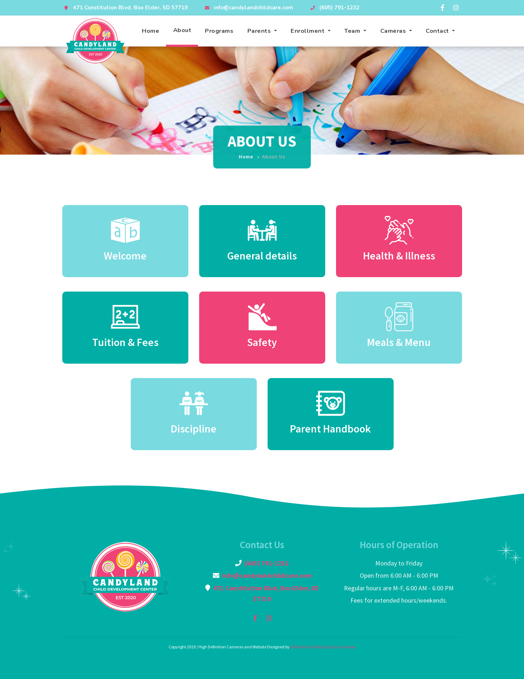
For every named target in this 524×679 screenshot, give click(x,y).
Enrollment (308, 31)
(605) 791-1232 (339, 7)
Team (353, 31)
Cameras (394, 31)
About (182, 30)
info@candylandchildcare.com (253, 7)
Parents (260, 31)
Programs (219, 31)
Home (150, 31)
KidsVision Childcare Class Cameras (323, 646)
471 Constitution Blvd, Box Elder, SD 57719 (130, 7)
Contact (438, 31)
